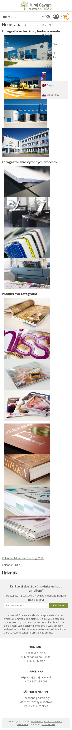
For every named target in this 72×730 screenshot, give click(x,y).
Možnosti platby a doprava (36, 702)
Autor (45, 16)
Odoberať (58, 605)
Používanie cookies (36, 706)
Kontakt (47, 66)
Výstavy (47, 34)
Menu (10, 16)
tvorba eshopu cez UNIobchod (46, 721)
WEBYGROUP (48, 724)
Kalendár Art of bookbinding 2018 (23, 558)
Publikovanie (50, 44)
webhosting (23, 724)
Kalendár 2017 (11, 565)
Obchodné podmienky (49, 55)
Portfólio (47, 25)
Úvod (45, 6)
